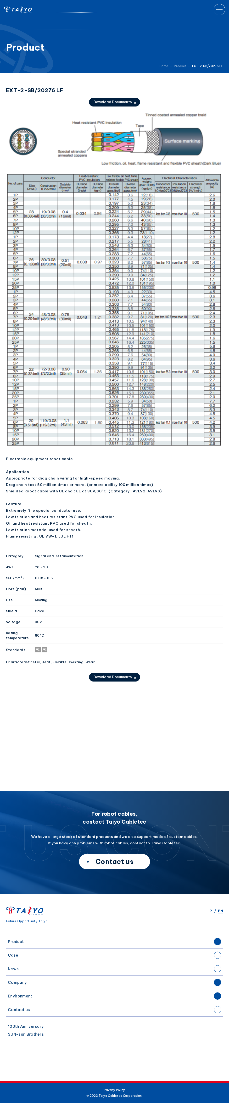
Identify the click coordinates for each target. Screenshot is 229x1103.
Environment (20, 996)
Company (17, 982)
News (13, 968)
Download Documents (113, 102)
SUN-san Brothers (26, 1034)
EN (220, 911)
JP (210, 911)
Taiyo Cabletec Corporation (18, 9)
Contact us (19, 1009)
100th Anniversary (26, 1026)
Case (13, 955)
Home (164, 66)
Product (16, 941)
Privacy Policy (114, 1090)
